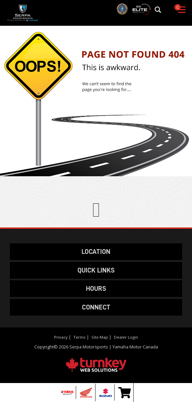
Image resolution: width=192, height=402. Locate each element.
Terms (79, 337)
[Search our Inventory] (161, 10)
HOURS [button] (96, 288)
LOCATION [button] (96, 251)
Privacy (61, 337)
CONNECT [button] (96, 307)
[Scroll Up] (96, 209)
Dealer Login (126, 337)
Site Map (99, 337)
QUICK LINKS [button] (96, 270)
